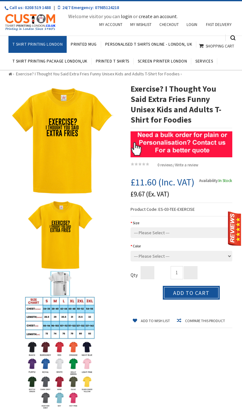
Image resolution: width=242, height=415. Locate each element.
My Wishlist (141, 24)
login (126, 16)
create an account (158, 16)
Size (136, 222)
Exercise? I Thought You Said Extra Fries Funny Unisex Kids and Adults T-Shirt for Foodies (98, 74)
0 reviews (164, 165)
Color (137, 246)
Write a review (186, 165)
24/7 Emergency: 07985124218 (88, 7)
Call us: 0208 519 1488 (25, 8)
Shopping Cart (220, 46)
